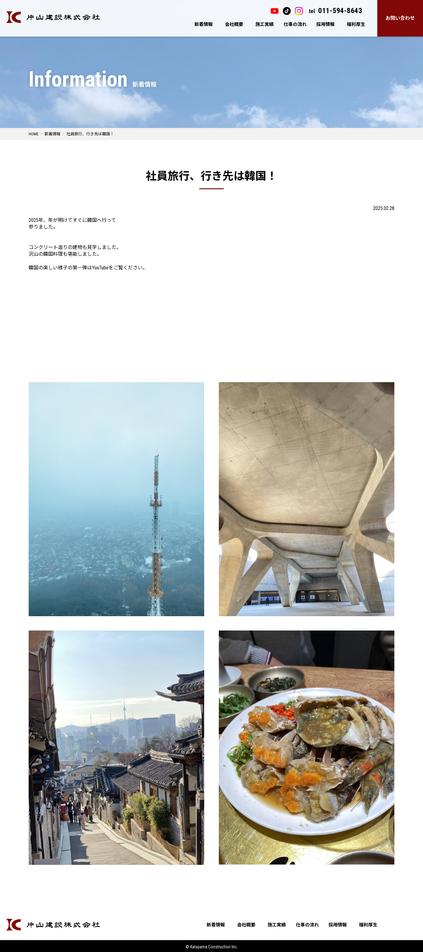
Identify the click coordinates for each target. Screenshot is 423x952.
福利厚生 (356, 24)
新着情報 (203, 24)
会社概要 (234, 24)
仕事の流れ (295, 24)
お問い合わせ (400, 18)
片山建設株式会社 (53, 17)
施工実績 (264, 24)
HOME (33, 134)
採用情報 (325, 24)
